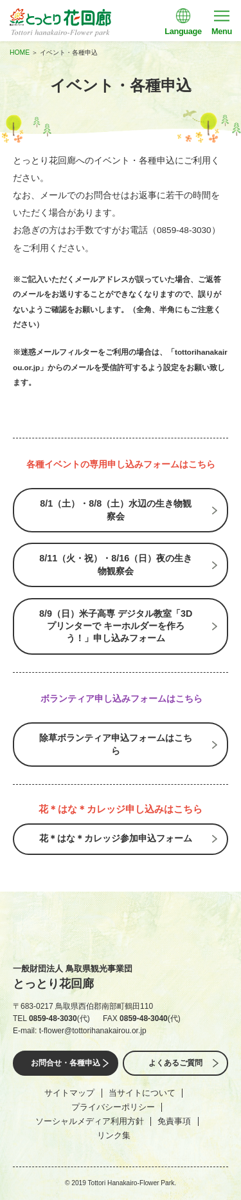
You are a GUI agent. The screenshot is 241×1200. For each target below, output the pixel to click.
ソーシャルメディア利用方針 (89, 1121)
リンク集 (113, 1135)
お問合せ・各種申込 (65, 1062)
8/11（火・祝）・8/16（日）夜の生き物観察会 (115, 564)
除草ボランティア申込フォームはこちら (115, 744)
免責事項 (174, 1121)
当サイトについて (142, 1093)
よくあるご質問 (175, 1062)
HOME (20, 52)
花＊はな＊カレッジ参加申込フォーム (115, 838)
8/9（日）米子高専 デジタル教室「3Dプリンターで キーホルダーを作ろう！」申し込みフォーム (115, 626)
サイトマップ (69, 1093)
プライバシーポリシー (113, 1107)
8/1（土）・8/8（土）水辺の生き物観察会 (116, 509)
